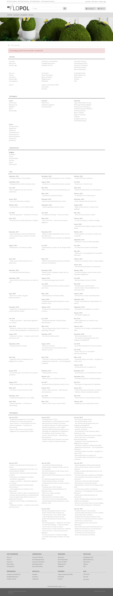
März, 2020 (45, 294)
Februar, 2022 (78, 218)
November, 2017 (79, 371)
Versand (64, 586)
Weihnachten (13, 164)
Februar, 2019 (78, 326)
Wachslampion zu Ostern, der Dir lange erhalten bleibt (56, 248)
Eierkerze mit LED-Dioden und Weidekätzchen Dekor (88, 329)
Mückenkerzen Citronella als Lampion (21, 247)
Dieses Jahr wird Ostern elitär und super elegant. (89, 261)
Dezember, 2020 (14, 270)
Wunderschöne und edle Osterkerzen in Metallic (24, 220)
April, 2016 (12, 401)
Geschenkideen (13, 158)
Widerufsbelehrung (79, 75)
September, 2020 (14, 278)
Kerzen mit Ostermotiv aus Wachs (20, 201)
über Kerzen (86, 574)
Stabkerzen (12, 130)
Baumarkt (24, 15)
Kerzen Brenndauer (47, 75)
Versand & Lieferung (80, 61)
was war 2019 (13, 463)
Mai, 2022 (77, 213)
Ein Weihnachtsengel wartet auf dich (53, 280)
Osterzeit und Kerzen (48, 346)
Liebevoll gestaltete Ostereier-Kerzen (53, 207)
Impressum (12, 77)
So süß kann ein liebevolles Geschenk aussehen (56, 184)
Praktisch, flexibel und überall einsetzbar (87, 392)
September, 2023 (14, 182)
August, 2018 (46, 344)
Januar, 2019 (13, 334)
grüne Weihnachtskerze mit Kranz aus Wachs (88, 346)
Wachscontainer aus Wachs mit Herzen (54, 378)
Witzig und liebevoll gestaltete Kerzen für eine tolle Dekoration (56, 235)
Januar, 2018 (13, 371)
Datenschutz (78, 77)
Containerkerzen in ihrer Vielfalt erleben (22, 207)
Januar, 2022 (78, 224)
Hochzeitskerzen (14, 134)
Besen (11, 109)
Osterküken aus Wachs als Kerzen (52, 195)
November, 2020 (47, 270)
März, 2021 (45, 259)
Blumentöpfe (13, 111)
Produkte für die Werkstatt (50, 61)
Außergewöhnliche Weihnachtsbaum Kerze (22, 184)
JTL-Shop (102, 591)
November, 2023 (47, 176)
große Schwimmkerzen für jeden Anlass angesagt (86, 208)
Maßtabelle (45, 81)
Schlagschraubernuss (80, 119)
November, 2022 (79, 199)
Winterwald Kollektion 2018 (83, 336)
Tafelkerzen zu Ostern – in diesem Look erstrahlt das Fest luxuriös (24, 337)
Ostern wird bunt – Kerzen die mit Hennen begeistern (55, 221)
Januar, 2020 (45, 299)
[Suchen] (47, 8)
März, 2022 (45, 218)
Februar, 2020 (78, 294)
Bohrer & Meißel (79, 113)
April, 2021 (12, 259)
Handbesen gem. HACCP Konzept (84, 286)
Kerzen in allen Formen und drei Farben (54, 403)
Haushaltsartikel (46, 107)
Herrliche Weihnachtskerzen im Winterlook (87, 267)
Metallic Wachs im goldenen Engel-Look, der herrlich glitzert (55, 273)
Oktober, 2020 (78, 270)
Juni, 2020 (45, 284)
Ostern (11, 162)
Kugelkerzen (12, 128)
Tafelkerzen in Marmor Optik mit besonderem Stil (24, 328)
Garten (9, 15)
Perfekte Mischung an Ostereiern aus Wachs (88, 390)
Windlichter (12, 140)
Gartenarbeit (13, 103)
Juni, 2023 (12, 188)
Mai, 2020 (77, 284)
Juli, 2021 (44, 245)
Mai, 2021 (77, 251)
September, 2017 (79, 376)
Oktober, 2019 (46, 307)
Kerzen (30, 15)
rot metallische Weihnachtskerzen (20, 272)
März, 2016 (45, 401)
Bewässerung (13, 105)
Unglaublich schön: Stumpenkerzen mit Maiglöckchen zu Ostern (21, 360)
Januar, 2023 (13, 199)
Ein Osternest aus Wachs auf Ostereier (86, 247)
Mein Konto (95, 1)
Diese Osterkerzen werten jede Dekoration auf (56, 190)
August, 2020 (46, 278)
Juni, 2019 (45, 318)
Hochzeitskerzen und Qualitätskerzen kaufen (88, 373)
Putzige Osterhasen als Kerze (18, 346)
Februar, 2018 (78, 365)
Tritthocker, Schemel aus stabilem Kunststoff (55, 359)
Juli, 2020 (77, 278)
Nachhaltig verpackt (80, 67)
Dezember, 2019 (79, 299)
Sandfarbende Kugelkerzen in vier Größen (22, 398)
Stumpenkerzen (13, 126)
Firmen (11, 156)
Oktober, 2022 (13, 205)
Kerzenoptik (45, 87)
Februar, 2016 (78, 401)
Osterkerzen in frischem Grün (83, 184)
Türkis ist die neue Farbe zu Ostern (85, 215)
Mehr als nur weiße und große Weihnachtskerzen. (18, 297)
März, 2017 (12, 388)
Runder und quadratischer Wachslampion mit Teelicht (88, 302)
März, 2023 (45, 193)
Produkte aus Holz (47, 65)
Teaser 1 (11, 85)
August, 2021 (13, 245)
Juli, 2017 (44, 382)
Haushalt (16, 15)
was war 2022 (46, 509)
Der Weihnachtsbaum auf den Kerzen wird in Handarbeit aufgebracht (87, 273)
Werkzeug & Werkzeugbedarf (82, 105)
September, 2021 (79, 240)
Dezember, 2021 (14, 232)
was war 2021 (78, 463)
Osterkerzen (12, 138)
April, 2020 (12, 294)
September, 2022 (47, 205)
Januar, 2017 (78, 388)
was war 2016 (13, 417)
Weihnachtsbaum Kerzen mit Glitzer (85, 280)
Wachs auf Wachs (47, 77)
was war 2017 (46, 417)
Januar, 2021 (78, 265)
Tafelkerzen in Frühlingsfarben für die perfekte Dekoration (88, 254)
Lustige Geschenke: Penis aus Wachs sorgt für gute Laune (55, 287)
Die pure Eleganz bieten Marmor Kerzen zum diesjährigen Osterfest (55, 329)
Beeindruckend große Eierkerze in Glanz (54, 201)
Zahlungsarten (13, 81)
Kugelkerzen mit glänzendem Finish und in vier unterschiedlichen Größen (23, 310)
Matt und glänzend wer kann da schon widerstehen (20, 191)
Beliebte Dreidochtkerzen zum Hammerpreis (88, 190)
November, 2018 (79, 334)
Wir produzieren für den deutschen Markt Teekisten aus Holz (54, 349)
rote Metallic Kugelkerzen (82, 315)
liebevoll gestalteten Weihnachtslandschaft (22, 234)
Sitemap (76, 79)
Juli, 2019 (12, 318)
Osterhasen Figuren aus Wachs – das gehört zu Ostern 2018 (88, 360)
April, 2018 (45, 357)
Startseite (87, 1)
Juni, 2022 (45, 213)
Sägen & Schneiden (80, 115)
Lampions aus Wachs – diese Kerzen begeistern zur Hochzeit (23, 321)
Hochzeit (11, 160)
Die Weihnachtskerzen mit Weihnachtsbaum (88, 378)
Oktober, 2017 (46, 376)
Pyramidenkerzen (14, 132)
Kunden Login (102, 1)
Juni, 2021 (77, 245)
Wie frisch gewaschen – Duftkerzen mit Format (24, 215)
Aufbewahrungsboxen (48, 105)
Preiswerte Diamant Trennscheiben (20, 178)
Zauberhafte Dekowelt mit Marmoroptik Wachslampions (54, 321)
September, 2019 (79, 307)
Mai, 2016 (77, 396)
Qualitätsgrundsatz (80, 73)
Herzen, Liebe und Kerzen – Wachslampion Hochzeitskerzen (55, 391)
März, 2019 (45, 326)
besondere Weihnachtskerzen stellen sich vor (55, 384)
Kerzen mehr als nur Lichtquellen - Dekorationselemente (84, 352)
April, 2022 (12, 218)
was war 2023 (78, 509)
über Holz (85, 577)
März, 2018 (77, 357)
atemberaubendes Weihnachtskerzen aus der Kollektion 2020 (55, 302)
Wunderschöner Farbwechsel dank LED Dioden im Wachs (56, 310)
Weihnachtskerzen (14, 136)
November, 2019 (14, 307)
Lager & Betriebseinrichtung (82, 103)
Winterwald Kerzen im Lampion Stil (85, 367)
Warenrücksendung (80, 69)
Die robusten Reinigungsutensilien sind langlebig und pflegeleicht (86, 339)
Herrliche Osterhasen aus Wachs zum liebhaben (56, 238)
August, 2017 (13, 382)
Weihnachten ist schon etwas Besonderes (87, 296)
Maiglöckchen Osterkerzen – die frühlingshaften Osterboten (56, 362)
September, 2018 (14, 344)
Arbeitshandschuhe (80, 111)
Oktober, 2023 (78, 176)
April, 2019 (12, 326)
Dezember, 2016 (14, 396)
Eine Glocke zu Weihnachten (50, 336)
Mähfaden (12, 107)
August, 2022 (78, 205)
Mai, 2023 (45, 188)
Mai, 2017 (77, 382)
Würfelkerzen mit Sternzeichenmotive (53, 398)
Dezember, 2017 (46, 371)
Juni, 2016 (45, 396)
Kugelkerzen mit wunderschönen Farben (87, 403)
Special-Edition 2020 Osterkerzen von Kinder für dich (24, 281)
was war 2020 (46, 463)
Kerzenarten (45, 73)
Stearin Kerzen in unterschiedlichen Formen (88, 398)
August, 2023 (46, 182)
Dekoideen (12, 154)
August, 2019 (78, 313)
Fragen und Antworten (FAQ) (50, 85)
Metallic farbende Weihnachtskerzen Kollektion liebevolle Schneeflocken (56, 262)
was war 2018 (78, 417)
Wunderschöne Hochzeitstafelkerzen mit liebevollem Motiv (86, 289)
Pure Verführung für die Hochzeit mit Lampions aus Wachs (23, 374)
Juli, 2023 (77, 182)
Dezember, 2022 (46, 199)
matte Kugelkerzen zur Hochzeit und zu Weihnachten (86, 321)
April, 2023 (77, 188)
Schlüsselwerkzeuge (80, 121)
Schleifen (77, 117)
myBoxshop (35, 579)
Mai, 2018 (12, 357)
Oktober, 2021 (78, 232)
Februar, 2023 (78, 193)
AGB (75, 81)
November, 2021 (47, 232)
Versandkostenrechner (80, 63)
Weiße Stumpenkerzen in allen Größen (21, 384)
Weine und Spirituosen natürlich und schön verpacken (22, 237)
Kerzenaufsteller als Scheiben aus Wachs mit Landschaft (87, 235)
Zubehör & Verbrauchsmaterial (83, 109)
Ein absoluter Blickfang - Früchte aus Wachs (55, 215)
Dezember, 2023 (14, 176)
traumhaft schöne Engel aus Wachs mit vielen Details (88, 227)
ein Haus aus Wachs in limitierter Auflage (87, 220)
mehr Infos (86, 579)
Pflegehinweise (46, 79)
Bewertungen (13, 79)
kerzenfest (35, 577)
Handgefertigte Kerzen (48, 63)
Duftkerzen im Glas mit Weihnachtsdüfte (87, 242)
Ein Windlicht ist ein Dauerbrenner (85, 195)
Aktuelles (44, 89)
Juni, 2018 (77, 349)
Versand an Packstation (81, 65)
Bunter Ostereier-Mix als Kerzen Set (85, 201)
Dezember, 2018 (46, 334)
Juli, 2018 (77, 344)
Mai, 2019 (77, 318)
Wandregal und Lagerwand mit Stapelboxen (88, 384)
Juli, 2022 (12, 213)
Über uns (11, 73)
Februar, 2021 (78, 259)
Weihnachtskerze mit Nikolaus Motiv (53, 296)
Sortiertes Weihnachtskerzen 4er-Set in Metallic (56, 178)
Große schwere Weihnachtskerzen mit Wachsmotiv (20, 262)
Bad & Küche (45, 103)
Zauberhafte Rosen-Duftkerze (84, 178)
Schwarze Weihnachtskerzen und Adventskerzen (24, 330)
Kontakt (11, 75)
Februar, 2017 (46, 388)
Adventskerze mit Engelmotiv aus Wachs (87, 309)
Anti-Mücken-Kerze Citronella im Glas (21, 390)
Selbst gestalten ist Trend (49, 373)
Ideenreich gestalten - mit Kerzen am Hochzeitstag (20, 404)
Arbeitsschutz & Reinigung (82, 107)
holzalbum (35, 574)
